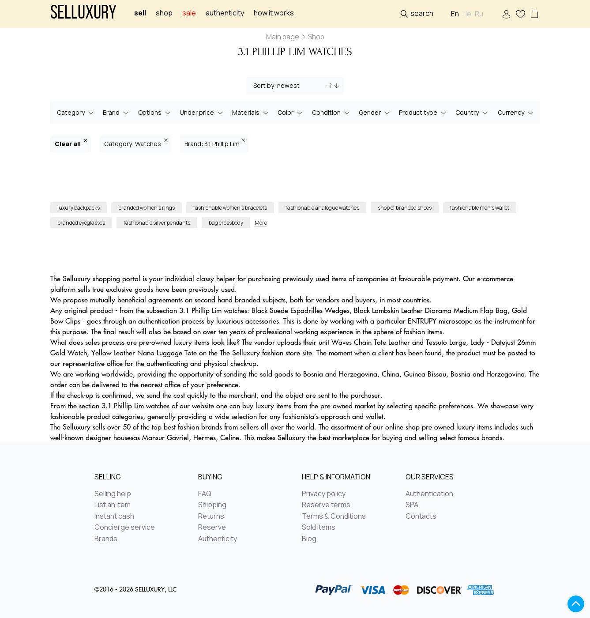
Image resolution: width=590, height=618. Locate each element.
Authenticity (225, 13)
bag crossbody (226, 222)
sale (189, 13)
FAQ (204, 494)
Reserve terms (326, 505)
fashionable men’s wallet (479, 207)
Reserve (212, 527)
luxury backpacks (78, 207)
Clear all (71, 143)
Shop (164, 13)
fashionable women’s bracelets (230, 207)
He (466, 14)
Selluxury (83, 14)
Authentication (429, 494)
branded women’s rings (146, 207)
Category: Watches (136, 143)
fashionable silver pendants (157, 222)
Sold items (318, 527)
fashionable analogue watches (322, 207)
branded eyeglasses (81, 222)
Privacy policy (324, 494)
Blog (309, 539)
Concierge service (124, 527)
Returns (211, 516)
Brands (105, 539)
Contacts (421, 516)
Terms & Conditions (334, 516)
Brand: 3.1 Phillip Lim (214, 143)
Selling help (112, 494)
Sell (140, 13)
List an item (112, 505)
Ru (479, 14)
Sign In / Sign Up (506, 14)
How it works (274, 13)
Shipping (212, 505)
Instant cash (114, 516)
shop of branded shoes (405, 207)
